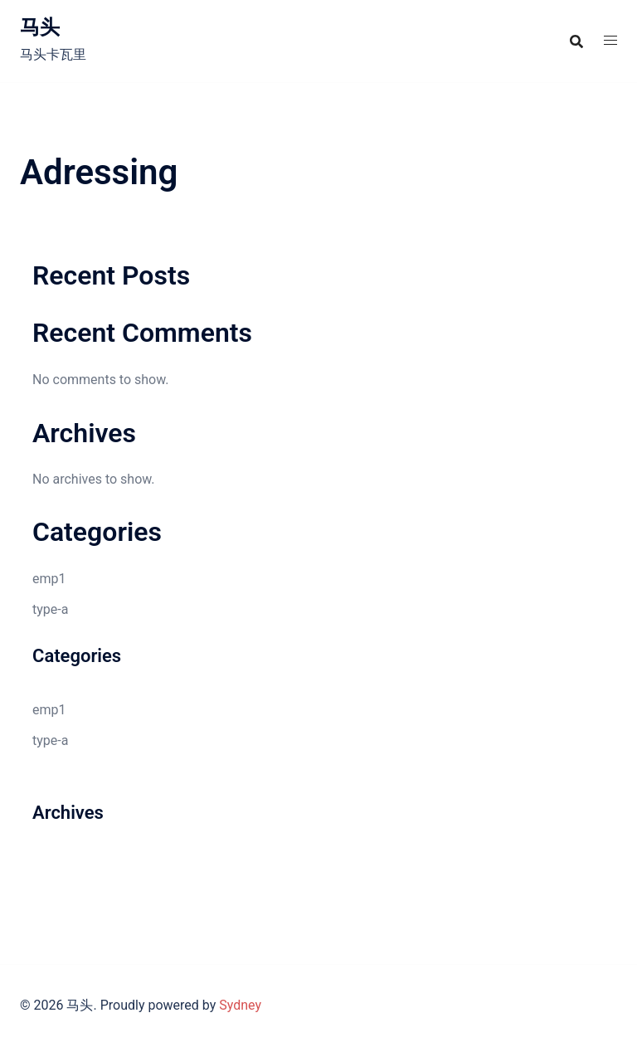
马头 (40, 27)
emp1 (49, 579)
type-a (50, 609)
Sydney (240, 1005)
